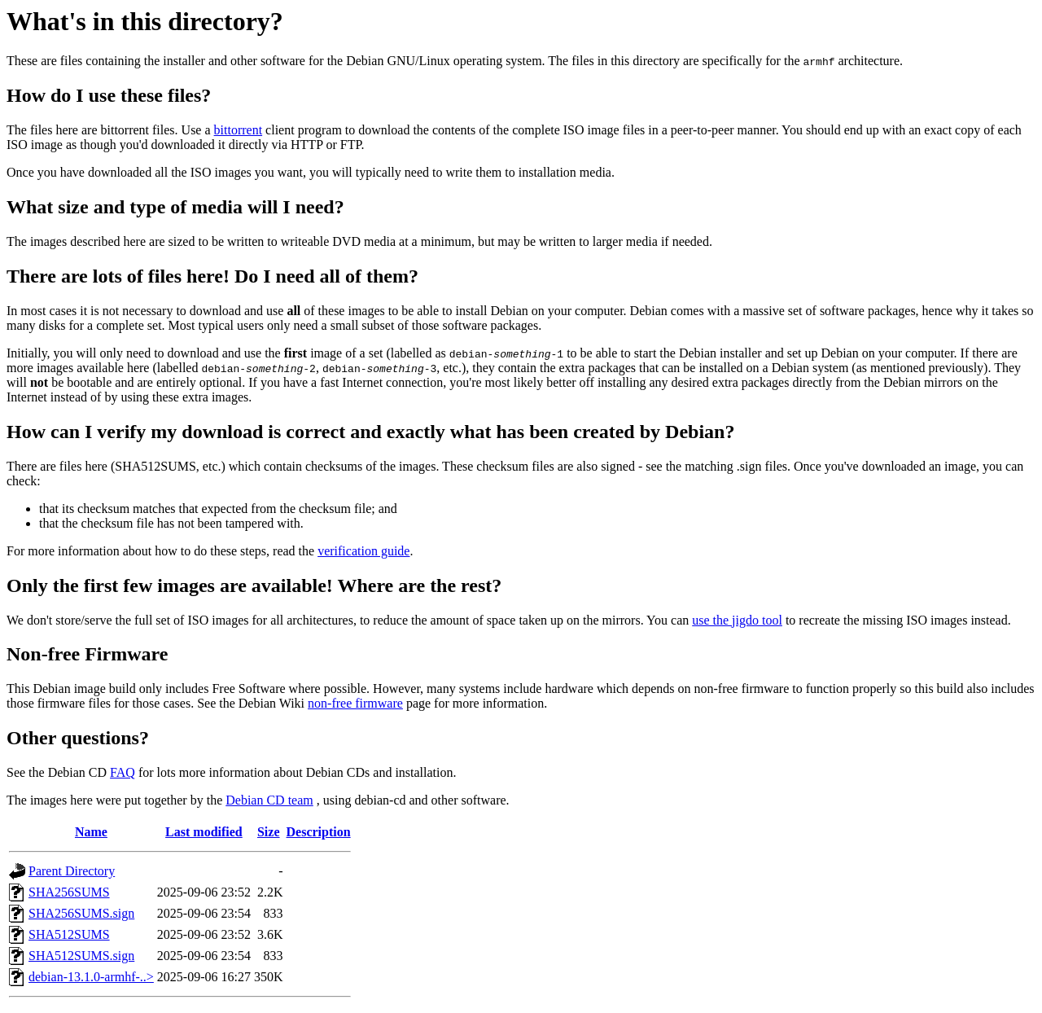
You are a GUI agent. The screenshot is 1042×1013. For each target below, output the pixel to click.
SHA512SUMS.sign (81, 956)
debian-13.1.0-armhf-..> (91, 977)
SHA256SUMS (69, 892)
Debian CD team (269, 800)
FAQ (122, 772)
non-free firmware (355, 703)
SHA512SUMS (69, 934)
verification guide (363, 551)
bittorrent (238, 130)
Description (319, 832)
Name (91, 832)
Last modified (204, 832)
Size (268, 832)
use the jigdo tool (737, 620)
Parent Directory (71, 871)
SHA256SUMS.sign (81, 913)
